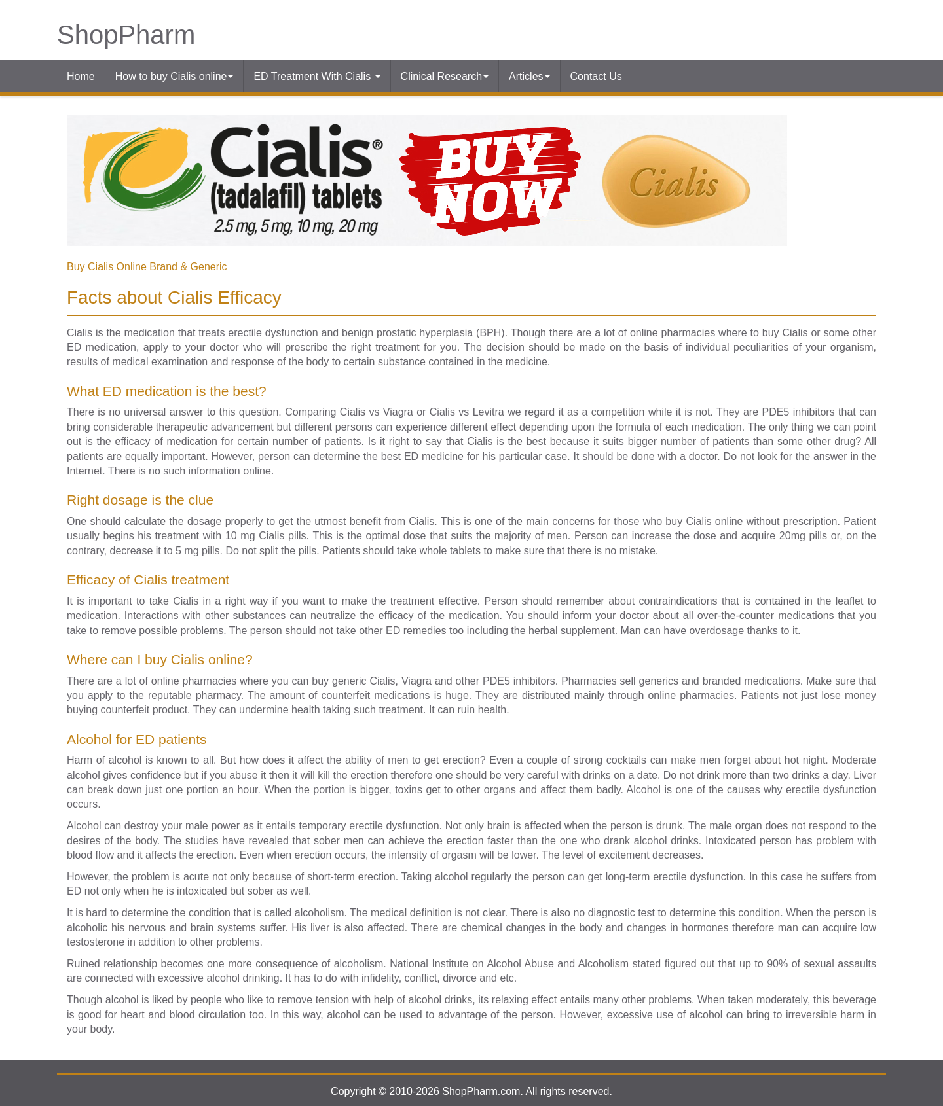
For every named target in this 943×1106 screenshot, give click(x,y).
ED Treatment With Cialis (316, 76)
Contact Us (596, 76)
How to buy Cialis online (174, 76)
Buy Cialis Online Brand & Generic (147, 266)
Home (81, 76)
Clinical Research (445, 76)
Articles (529, 76)
